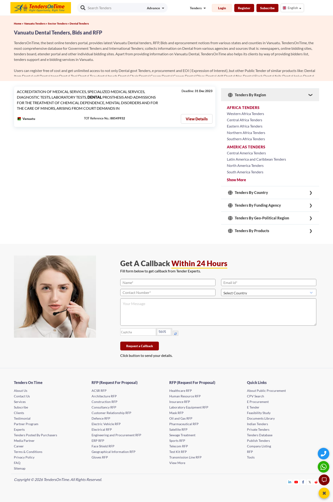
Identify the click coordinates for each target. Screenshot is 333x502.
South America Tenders (245, 172)
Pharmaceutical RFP (184, 424)
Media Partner (24, 441)
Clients (19, 413)
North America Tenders (245, 165)
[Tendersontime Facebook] (303, 482)
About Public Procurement (266, 391)
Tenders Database (259, 435)
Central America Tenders (246, 153)
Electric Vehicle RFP (106, 424)
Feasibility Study (259, 413)
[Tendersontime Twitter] (310, 482)
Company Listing (259, 446)
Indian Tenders (257, 424)
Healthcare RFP (180, 391)
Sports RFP (177, 441)
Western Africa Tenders (245, 113)
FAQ (17, 463)
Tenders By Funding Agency (254, 205)
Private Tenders (258, 429)
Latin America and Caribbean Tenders (256, 159)
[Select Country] (268, 292)
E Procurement (258, 402)
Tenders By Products (248, 231)
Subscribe (267, 8)
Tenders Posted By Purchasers (35, 435)
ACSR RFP (99, 391)
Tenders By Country (248, 192)
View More (177, 463)
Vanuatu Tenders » (35, 23)
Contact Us (22, 396)
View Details (197, 119)
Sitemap (19, 468)
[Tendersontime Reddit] (316, 482)
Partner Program (26, 424)
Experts (19, 429)
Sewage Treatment (182, 435)
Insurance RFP (179, 402)
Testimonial (22, 418)
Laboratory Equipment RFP (188, 407)
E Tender (253, 407)
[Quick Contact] (324, 453)
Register (244, 8)
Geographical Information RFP (114, 452)
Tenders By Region (247, 95)
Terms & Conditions (28, 452)
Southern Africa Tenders (246, 139)
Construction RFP (104, 402)
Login (222, 8)
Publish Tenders (258, 441)
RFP (250, 452)
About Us (20, 391)
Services (20, 402)
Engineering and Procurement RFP (116, 435)
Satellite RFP (178, 429)
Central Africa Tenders (244, 120)
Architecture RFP (104, 396)
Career (19, 446)
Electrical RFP (102, 429)
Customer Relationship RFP (111, 413)
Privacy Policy (24, 457)
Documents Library (261, 418)
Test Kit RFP (178, 452)
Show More (236, 180)
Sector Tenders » (58, 23)
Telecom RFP (178, 446)
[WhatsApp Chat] (324, 466)
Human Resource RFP (185, 396)
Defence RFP (101, 418)
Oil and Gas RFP (180, 418)
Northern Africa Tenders (246, 132)
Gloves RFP (100, 457)
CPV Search (255, 396)
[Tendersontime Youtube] (296, 482)
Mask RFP (176, 413)
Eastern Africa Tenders (244, 126)
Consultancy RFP (104, 407)
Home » (18, 23)
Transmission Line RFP (185, 457)
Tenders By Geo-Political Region (258, 218)
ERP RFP (98, 441)
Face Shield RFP (103, 446)
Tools (251, 457)
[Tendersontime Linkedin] (290, 482)
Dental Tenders (79, 23)
